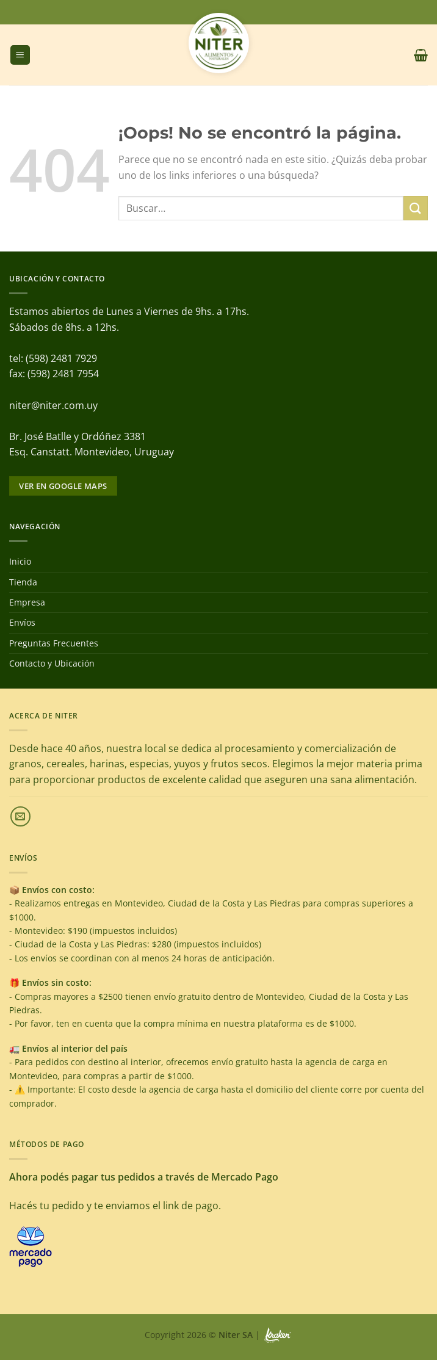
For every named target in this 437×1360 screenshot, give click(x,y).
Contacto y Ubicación (52, 663)
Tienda (23, 582)
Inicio (20, 561)
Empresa (27, 602)
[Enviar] (415, 208)
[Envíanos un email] (20, 816)
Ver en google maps (63, 485)
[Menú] (20, 55)
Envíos (22, 622)
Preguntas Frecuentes (53, 643)
